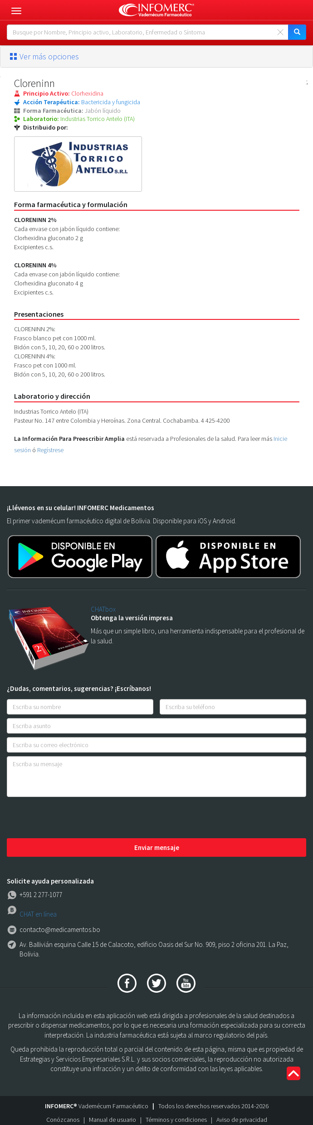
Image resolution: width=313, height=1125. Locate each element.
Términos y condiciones (176, 1119)
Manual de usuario (112, 1119)
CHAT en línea (38, 914)
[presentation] (76, 818)
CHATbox (103, 609)
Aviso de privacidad (241, 1119)
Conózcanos (62, 1119)
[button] (156, 57)
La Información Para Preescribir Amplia (69, 439)
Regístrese (50, 450)
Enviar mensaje (156, 847)
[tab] (156, 56)
